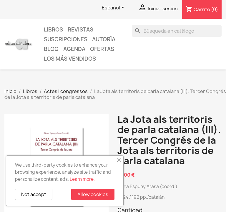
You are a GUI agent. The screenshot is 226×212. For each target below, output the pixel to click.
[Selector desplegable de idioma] (114, 7)
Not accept (33, 194)
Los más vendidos (70, 58)
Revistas (80, 29)
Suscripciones (65, 39)
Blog (51, 49)
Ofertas (102, 49)
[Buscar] (177, 31)
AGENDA (74, 49)
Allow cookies (92, 194)
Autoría (103, 39)
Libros (53, 29)
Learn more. (82, 179)
